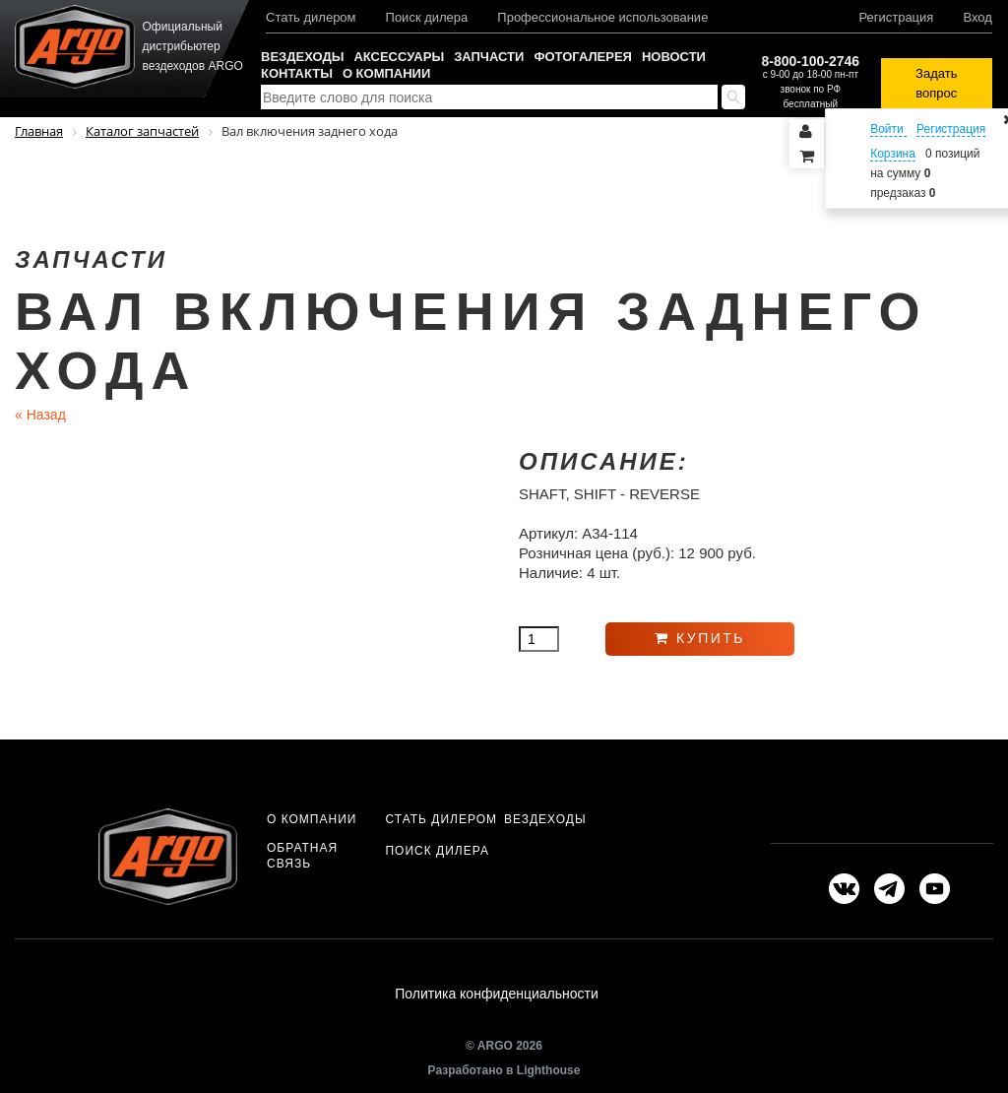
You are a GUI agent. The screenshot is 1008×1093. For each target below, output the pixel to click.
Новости (674, 56)
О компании (386, 73)
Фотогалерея (583, 56)
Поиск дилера (427, 17)
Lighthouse (549, 1070)
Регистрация (895, 17)
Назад (40, 414)
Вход (977, 17)
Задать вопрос (936, 83)
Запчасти (489, 56)
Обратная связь (302, 855)
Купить (700, 638)
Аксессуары (398, 56)
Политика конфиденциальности (496, 993)
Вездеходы (302, 56)
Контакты (297, 73)
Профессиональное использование (602, 17)
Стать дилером (311, 17)
